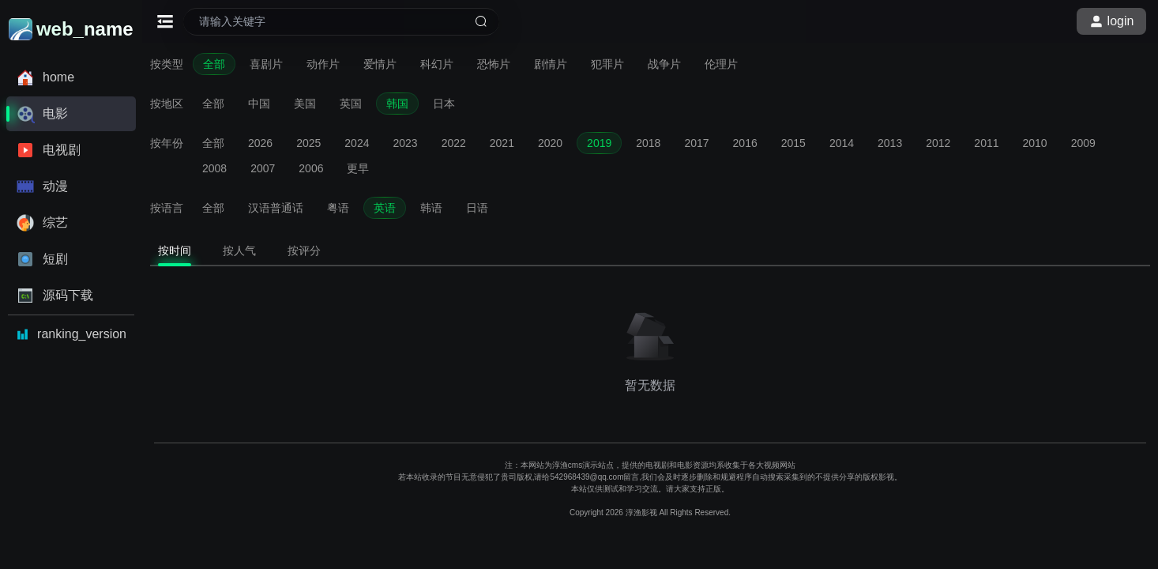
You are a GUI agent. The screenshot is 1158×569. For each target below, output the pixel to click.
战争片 (664, 64)
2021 (502, 143)
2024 (356, 143)
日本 (444, 103)
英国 (351, 103)
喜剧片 (266, 64)
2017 (696, 143)
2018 (648, 143)
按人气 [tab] (239, 250)
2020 (550, 143)
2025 (308, 143)
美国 (305, 103)
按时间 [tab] (174, 250)
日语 (477, 208)
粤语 (338, 208)
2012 (938, 143)
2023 (405, 143)
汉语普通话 (275, 208)
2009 (1083, 143)
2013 (890, 143)
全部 (214, 64)
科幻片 (436, 64)
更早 (358, 168)
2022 (454, 143)
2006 (311, 168)
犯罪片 (607, 64)
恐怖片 (493, 64)
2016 (745, 143)
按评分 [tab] (304, 250)
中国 (259, 103)
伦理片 (721, 64)
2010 (1035, 143)
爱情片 (380, 64)
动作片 (323, 64)
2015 (793, 143)
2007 (262, 168)
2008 (214, 168)
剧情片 (550, 64)
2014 (841, 143)
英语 (385, 208)
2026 (260, 143)
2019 (599, 143)
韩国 (397, 103)
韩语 (431, 208)
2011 (986, 143)
